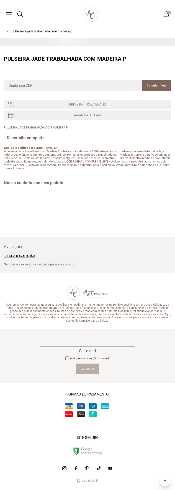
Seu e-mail (87, 351)
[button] (165, 482)
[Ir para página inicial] (8, 31)
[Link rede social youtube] (110, 468)
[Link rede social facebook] (76, 468)
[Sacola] (166, 14)
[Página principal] (90, 14)
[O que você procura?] (20, 14)
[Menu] (9, 14)
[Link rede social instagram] (64, 468)
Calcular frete (157, 85)
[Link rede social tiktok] (98, 468)
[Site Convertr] (87, 481)
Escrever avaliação (19, 256)
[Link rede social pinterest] (87, 468)
